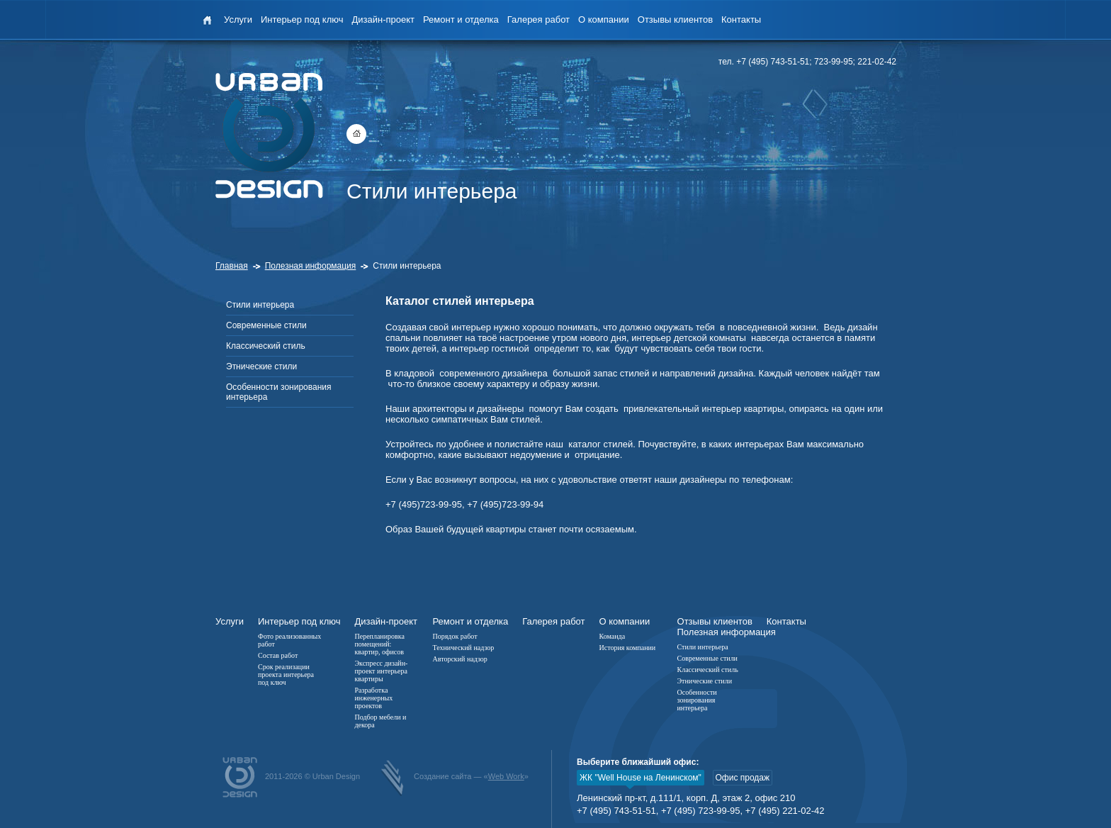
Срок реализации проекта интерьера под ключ (286, 674)
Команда (612, 636)
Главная (231, 266)
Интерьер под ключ (302, 19)
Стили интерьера (260, 305)
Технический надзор (463, 647)
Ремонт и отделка (461, 19)
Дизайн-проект (382, 19)
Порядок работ (454, 636)
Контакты (741, 19)
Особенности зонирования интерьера (278, 392)
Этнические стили (261, 366)
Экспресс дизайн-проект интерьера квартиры (380, 671)
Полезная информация (310, 266)
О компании (603, 19)
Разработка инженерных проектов (373, 698)
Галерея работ (538, 19)
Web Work (506, 776)
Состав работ (278, 655)
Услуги (238, 19)
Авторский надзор (459, 659)
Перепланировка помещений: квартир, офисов (379, 644)
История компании (627, 647)
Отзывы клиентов (675, 19)
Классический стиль (265, 346)
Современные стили (266, 325)
